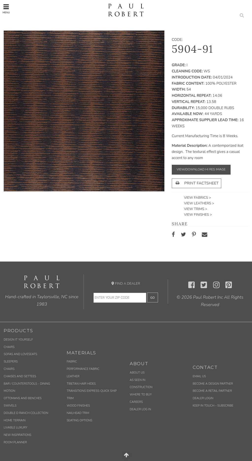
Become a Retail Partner (212, 391)
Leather (73, 376)
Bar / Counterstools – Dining (27, 384)
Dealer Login (203, 398)
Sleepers (11, 361)
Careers (136, 402)
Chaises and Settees (20, 376)
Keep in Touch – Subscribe (213, 406)
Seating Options (79, 420)
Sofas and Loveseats (20, 354)
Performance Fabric (83, 369)
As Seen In (137, 380)
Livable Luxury (15, 427)
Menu (6, 9)
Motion (9, 391)
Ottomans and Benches (23, 398)
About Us (137, 373)
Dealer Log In (140, 409)
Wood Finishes (78, 406)
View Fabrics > (197, 197)
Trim (70, 398)
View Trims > (195, 209)
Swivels (10, 406)
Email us (199, 376)
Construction (141, 387)
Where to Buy (141, 394)
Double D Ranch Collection (26, 413)
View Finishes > (198, 214)
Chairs (9, 347)
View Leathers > (199, 203)
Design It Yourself (18, 340)
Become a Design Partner (213, 384)
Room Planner (15, 442)
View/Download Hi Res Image (201, 169)
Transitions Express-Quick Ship (92, 391)
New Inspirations (17, 435)
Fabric (72, 361)
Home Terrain (15, 420)
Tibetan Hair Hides (81, 384)
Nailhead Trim (78, 413)
